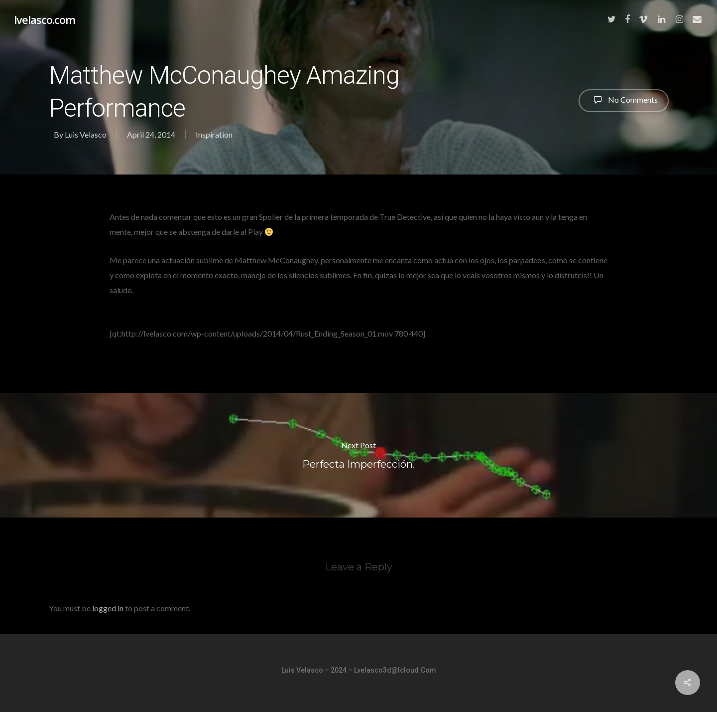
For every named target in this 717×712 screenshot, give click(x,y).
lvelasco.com (44, 19)
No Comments (624, 99)
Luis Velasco (86, 134)
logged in (107, 608)
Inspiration (214, 134)
